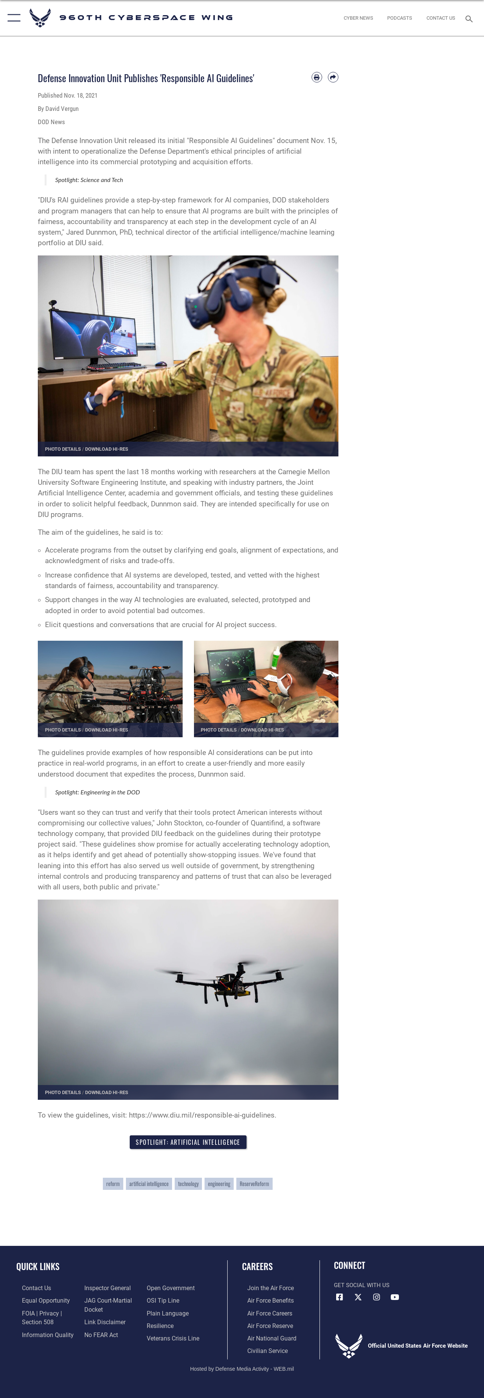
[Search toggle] (470, 18)
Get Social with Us (361, 1286)
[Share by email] (333, 77)
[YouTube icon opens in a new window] (395, 1298)
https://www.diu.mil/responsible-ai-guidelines (202, 1115)
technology (188, 1185)
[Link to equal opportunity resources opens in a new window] (38, 1301)
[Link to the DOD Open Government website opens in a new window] (171, 1289)
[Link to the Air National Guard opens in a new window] (265, 1337)
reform (113, 1185)
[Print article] (317, 77)
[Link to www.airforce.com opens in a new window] (264, 1289)
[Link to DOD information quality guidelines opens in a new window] (40, 1333)
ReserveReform (254, 1185)
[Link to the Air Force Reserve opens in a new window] (264, 1325)
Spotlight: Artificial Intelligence (188, 1142)
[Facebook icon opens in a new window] (339, 1298)
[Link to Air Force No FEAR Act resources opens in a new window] (98, 1333)
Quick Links (37, 1267)
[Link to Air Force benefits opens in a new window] (264, 1301)
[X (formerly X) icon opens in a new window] (358, 1298)
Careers (257, 1267)
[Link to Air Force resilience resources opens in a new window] (162, 1325)
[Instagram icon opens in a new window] (376, 1298)
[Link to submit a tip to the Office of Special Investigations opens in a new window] (164, 1301)
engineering (219, 1185)
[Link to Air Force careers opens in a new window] (264, 1313)
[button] (12, 18)
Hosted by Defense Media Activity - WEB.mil (242, 1367)
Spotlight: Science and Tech (89, 179)
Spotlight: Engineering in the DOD (97, 792)
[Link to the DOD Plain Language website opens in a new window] (168, 1313)
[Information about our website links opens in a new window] (102, 1321)
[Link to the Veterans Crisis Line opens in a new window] (174, 1337)
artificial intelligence (149, 1185)
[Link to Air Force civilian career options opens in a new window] (261, 1349)
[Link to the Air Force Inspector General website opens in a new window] (104, 1289)
